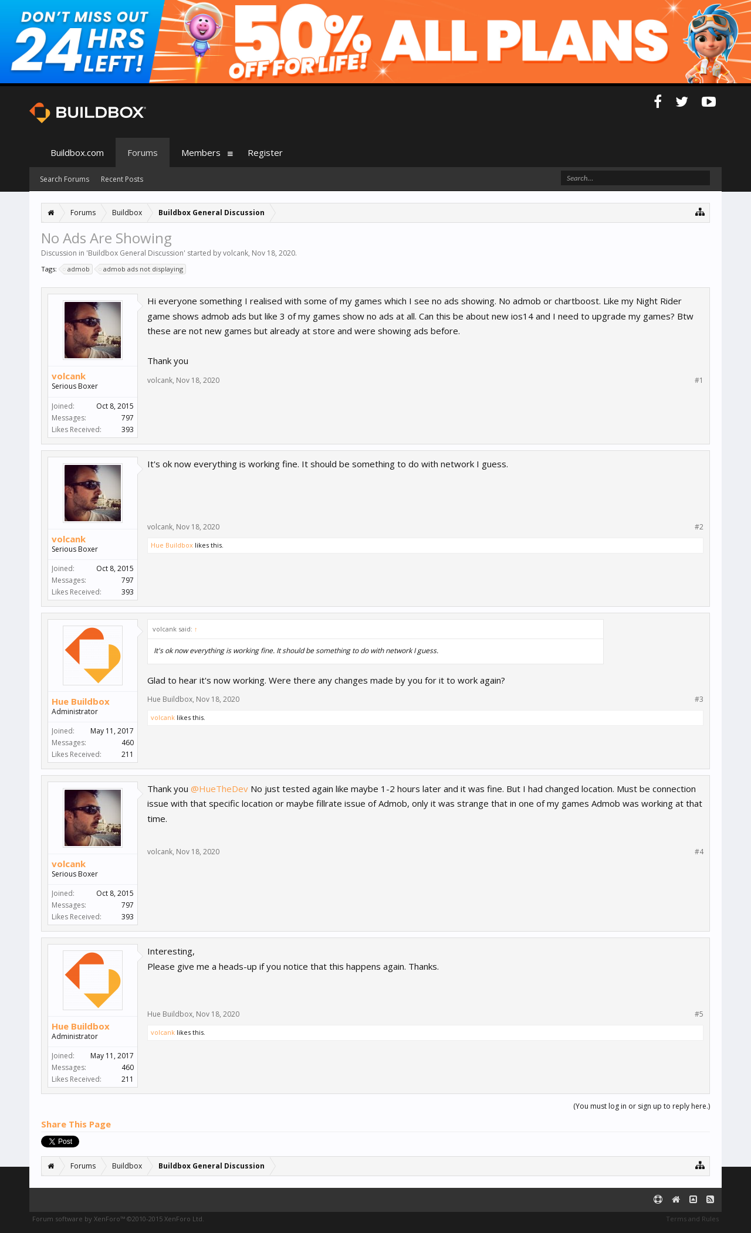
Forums (142, 152)
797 (127, 418)
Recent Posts (122, 179)
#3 (699, 699)
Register (265, 152)
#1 (699, 380)
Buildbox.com (77, 152)
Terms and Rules (692, 1218)
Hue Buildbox (172, 545)
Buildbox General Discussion (136, 253)
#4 (699, 852)
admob (77, 269)
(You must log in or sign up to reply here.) (641, 1106)
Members (201, 152)
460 (127, 743)
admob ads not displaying (141, 269)
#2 (699, 527)
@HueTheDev (219, 788)
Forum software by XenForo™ (118, 1218)
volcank (235, 253)
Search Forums (64, 179)
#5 (699, 1014)
